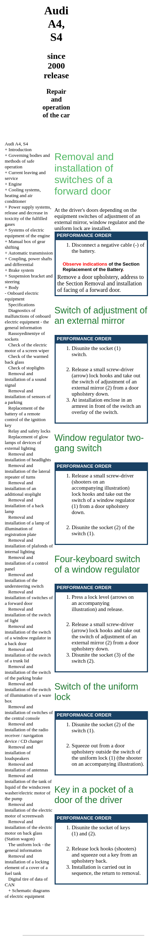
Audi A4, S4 (16, 143)
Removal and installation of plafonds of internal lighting (29, 545)
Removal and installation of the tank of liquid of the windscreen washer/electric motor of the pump (28, 787)
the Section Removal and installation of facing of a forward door (99, 286)
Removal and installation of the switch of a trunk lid (28, 655)
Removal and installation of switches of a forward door (29, 597)
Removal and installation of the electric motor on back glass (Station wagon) (28, 830)
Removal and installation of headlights (28, 456)
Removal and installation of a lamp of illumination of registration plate (27, 525)
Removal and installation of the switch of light (28, 614)
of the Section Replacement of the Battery (101, 266)
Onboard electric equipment (22, 296)
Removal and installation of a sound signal (25, 379)
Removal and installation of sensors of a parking (27, 396)
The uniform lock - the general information (27, 847)
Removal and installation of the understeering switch (24, 580)
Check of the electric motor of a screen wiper (27, 347)
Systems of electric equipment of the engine (27, 232)
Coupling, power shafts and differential (28, 261)
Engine (15, 184)
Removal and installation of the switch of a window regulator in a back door (28, 635)
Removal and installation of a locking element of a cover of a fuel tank (27, 864)
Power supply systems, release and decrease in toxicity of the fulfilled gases (28, 215)
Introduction (20, 149)
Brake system (21, 270)
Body (14, 287)
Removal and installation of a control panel (26, 563)
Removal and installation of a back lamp (24, 505)
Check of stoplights (26, 367)
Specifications (21, 304)
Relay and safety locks (29, 431)
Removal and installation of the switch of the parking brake (28, 672)
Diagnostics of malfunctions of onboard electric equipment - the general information (28, 319)
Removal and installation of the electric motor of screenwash (28, 810)
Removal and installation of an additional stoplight (23, 488)
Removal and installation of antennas (26, 767)
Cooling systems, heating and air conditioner (23, 195)
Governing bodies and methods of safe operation (27, 161)
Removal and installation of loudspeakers (19, 752)
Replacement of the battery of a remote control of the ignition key (25, 416)
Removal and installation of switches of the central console (29, 712)
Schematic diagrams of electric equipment (27, 893)
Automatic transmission (30, 253)
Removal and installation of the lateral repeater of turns (27, 471)
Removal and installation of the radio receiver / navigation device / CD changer (26, 732)
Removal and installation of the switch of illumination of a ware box (28, 692)
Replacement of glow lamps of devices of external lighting (26, 442)
